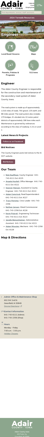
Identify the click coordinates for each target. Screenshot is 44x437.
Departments (9, 30)
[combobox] (21, 12)
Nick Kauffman (12, 175)
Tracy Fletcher (12, 201)
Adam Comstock (13, 194)
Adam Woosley (12, 226)
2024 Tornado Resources (22, 17)
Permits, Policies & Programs (10, 68)
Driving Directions (13, 306)
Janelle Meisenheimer (15, 220)
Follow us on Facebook (13, 141)
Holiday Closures (11, 333)
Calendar (32, 3)
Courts (32, 5)
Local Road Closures (10, 48)
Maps (33, 48)
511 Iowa (33, 67)
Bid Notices (8, 162)
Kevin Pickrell (12, 213)
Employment (30, 7)
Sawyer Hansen (13, 188)
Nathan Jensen (12, 207)
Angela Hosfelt (12, 181)
